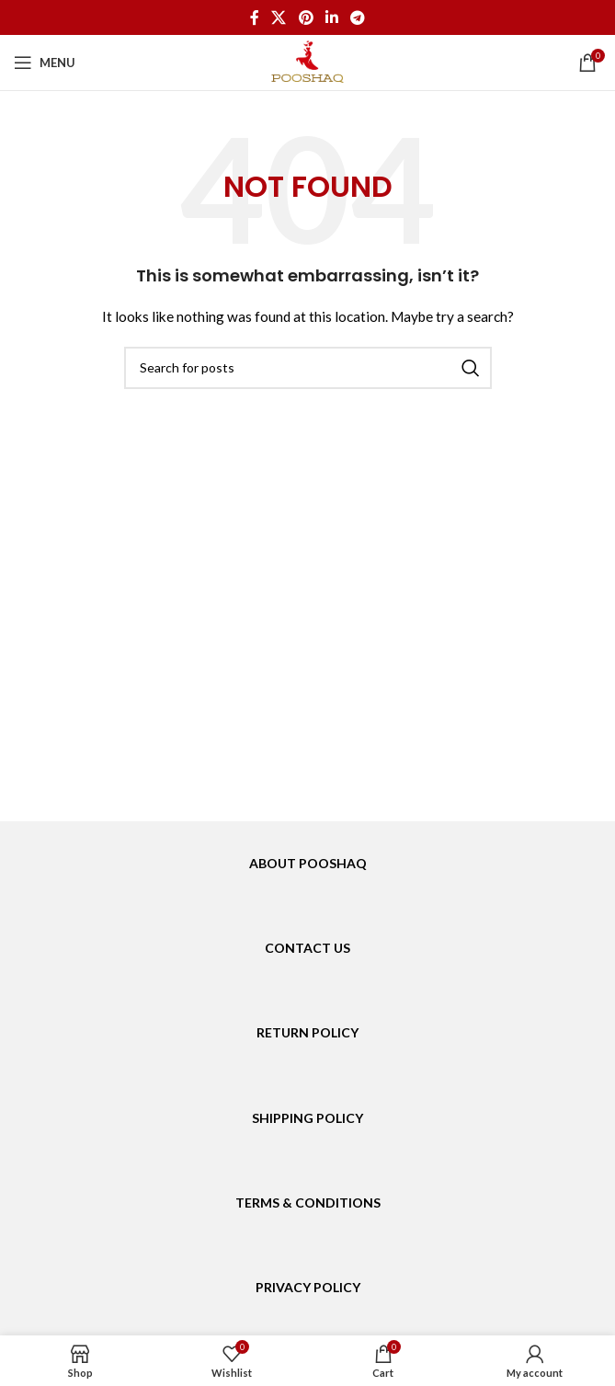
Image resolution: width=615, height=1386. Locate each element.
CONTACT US (307, 948)
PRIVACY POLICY (308, 1287)
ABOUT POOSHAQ (308, 863)
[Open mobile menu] (45, 62)
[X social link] (279, 17)
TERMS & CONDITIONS (308, 1202)
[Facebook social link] (254, 17)
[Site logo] (307, 61)
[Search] (308, 368)
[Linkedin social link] (331, 17)
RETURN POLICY (307, 1032)
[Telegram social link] (357, 17)
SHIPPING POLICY (307, 1118)
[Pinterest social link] (305, 17)
